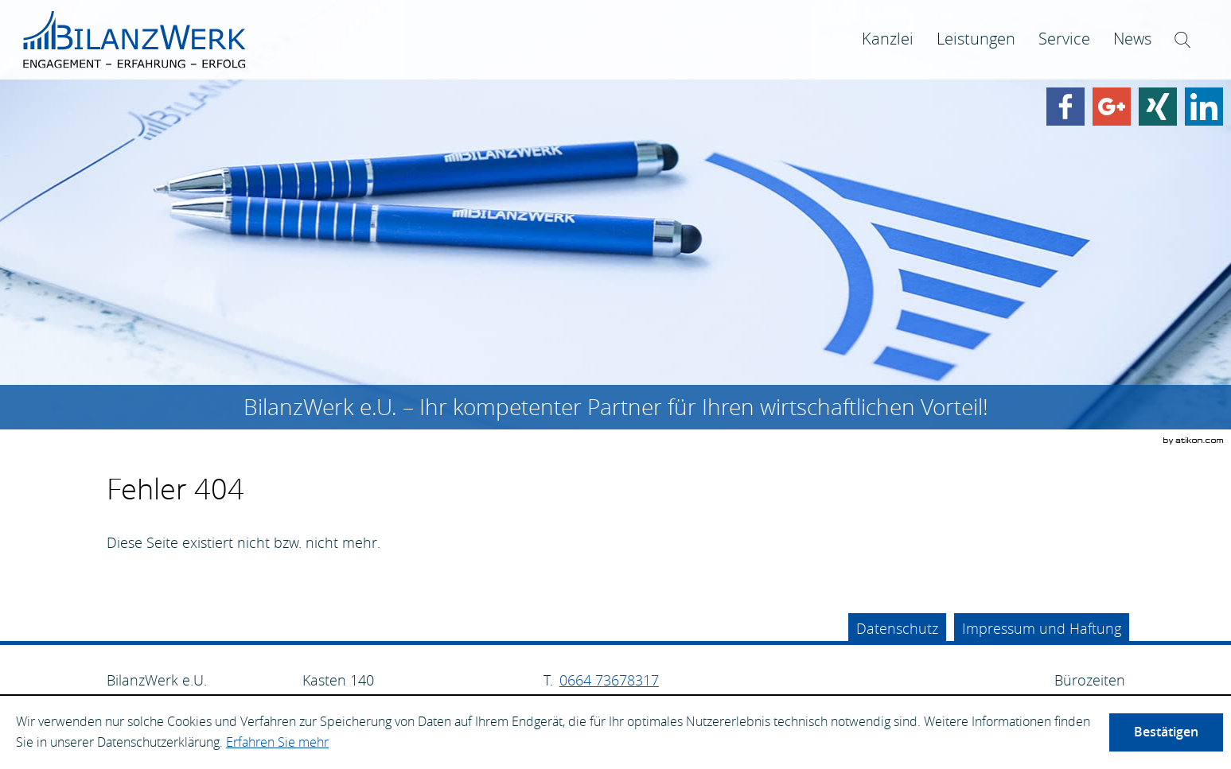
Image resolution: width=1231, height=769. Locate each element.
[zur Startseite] (134, 39)
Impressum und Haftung (1041, 628)
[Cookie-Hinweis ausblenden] (1166, 732)
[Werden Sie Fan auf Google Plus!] (1112, 106)
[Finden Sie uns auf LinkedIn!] (1204, 106)
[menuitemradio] (976, 39)
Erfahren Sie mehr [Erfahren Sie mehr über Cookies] (277, 742)
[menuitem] (888, 39)
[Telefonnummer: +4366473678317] (609, 680)
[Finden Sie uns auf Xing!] (1158, 106)
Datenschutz (897, 628)
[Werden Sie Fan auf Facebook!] (1065, 106)
